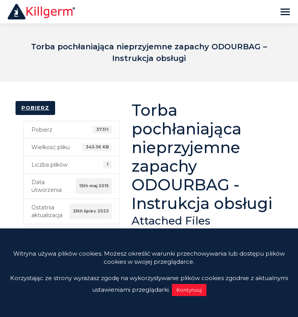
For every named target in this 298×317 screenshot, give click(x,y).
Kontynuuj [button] (189, 290)
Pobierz (35, 108)
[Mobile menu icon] (285, 12)
